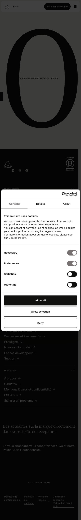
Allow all (40, 300)
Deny (40, 322)
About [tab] (66, 203)
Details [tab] (40, 203)
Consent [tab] (14, 203)
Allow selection (40, 311)
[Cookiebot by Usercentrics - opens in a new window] (62, 194)
